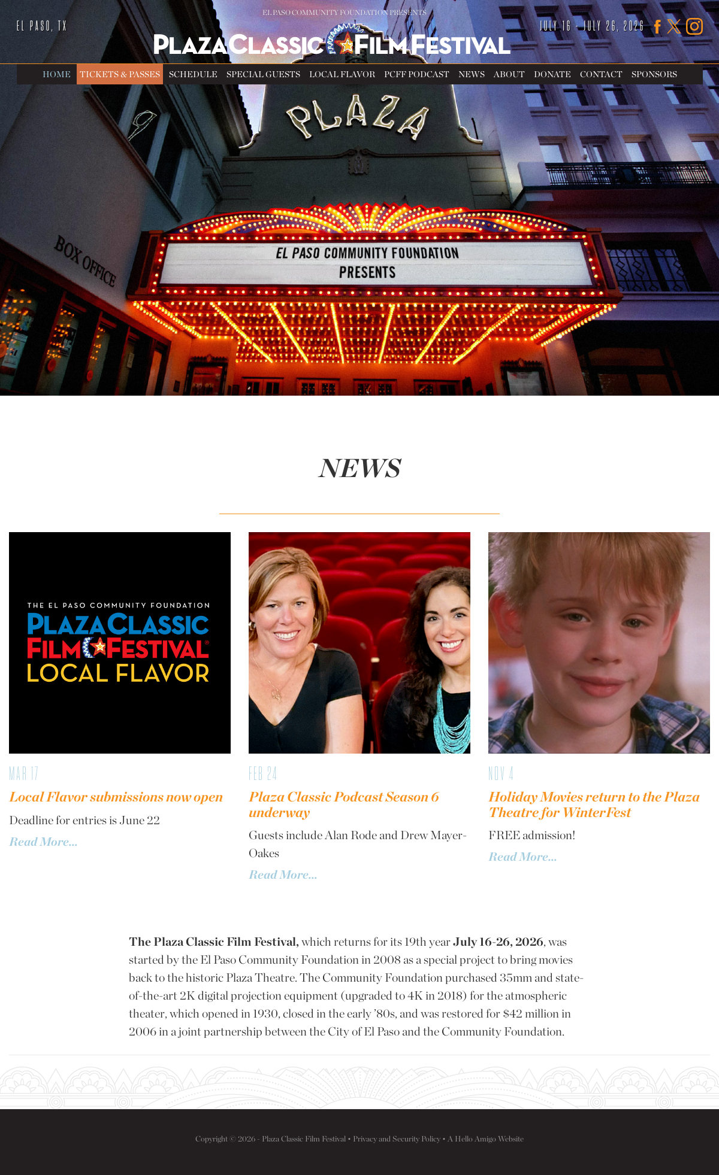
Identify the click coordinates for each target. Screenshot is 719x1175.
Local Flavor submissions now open (116, 796)
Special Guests (263, 74)
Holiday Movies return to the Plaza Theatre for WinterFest (594, 804)
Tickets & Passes (120, 74)
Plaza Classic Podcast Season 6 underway (344, 804)
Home (57, 74)
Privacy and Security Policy (396, 1138)
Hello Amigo (475, 1138)
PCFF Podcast (416, 74)
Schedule (193, 74)
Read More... (43, 841)
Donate (552, 74)
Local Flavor (342, 74)
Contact (601, 74)
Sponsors (654, 74)
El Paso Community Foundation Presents (344, 12)
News (471, 74)
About (509, 74)
